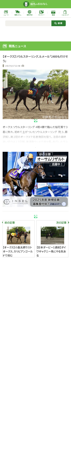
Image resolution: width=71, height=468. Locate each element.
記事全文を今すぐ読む (35, 156)
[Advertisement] (35, 33)
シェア (27, 123)
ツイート (11, 123)
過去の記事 (8, 65)
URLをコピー (60, 123)
